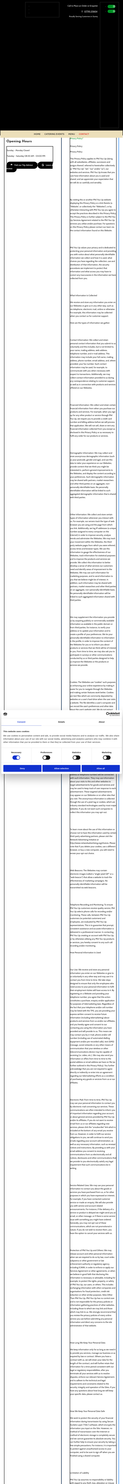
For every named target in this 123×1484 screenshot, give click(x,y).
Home (37, 134)
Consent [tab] (21, 722)
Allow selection (61, 768)
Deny (22, 768)
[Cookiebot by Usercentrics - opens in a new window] (108, 714)
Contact (84, 134)
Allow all (101, 768)
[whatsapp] (114, 11)
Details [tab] (61, 722)
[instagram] (114, 6)
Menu (71, 134)
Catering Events (54, 134)
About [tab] (102, 722)
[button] (22, 165)
